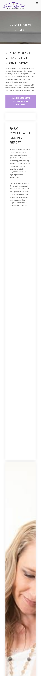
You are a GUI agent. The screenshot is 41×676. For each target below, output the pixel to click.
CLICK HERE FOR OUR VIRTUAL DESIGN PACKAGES (20, 101)
